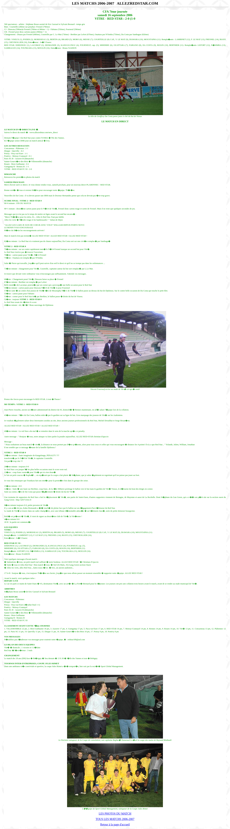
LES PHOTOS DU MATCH (115, 813)
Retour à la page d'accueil (115, 824)
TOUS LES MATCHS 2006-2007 (115, 819)
